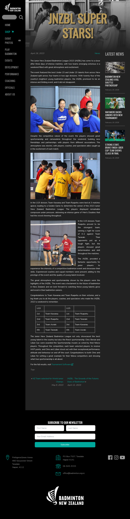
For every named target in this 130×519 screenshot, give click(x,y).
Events (8, 60)
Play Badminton (11, 52)
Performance (12, 74)
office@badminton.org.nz (74, 473)
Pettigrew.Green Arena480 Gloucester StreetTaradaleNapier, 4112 (22, 462)
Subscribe (65, 444)
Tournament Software (61, 364)
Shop (9, 32)
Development (12, 67)
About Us (10, 94)
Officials (10, 87)
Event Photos (13, 40)
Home (7, 25)
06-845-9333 (69, 466)
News (97, 53)
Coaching (10, 81)
